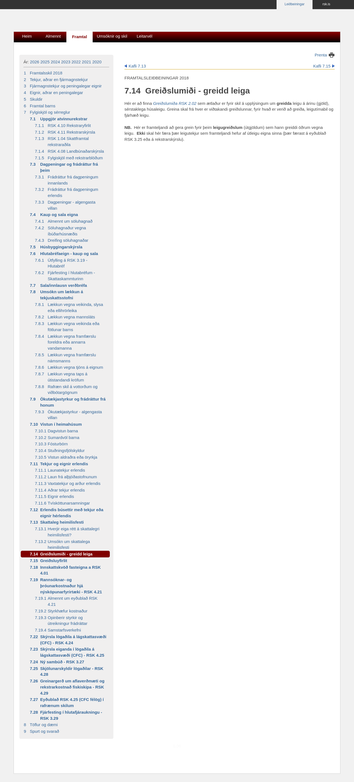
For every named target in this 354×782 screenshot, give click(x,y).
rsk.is (326, 4)
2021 (86, 61)
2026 (34, 61)
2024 (55, 61)
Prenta (321, 55)
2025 (45, 61)
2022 (76, 61)
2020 (96, 61)
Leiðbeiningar (294, 4)
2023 (65, 61)
